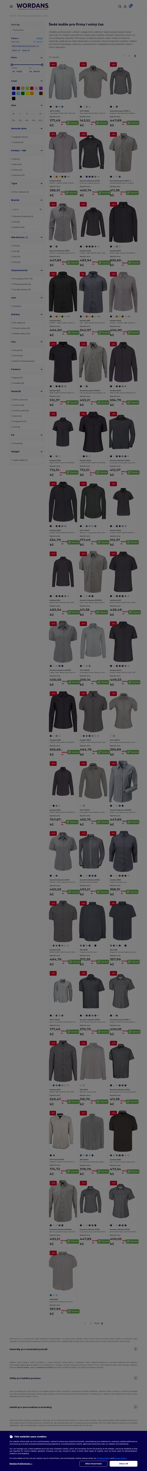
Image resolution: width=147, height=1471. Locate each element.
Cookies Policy (103, 1458)
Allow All (123, 1464)
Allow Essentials (93, 1464)
